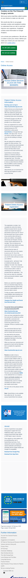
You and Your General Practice (9, 535)
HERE (21, 373)
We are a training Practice (7, 568)
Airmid (6, 133)
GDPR (2, 566)
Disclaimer (3, 537)
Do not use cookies (8, 53)
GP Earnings (4, 548)
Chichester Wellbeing (6, 550)
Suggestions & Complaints (8, 539)
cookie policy (11, 43)
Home (2, 61)
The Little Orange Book (7, 555)
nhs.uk (6, 388)
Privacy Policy (4, 546)
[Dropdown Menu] (23, 2)
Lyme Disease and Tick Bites (8, 557)
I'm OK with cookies (9, 47)
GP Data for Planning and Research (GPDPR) (13, 542)
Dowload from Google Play (12, 451)
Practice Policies (5, 561)
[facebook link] (4, 573)
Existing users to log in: (11, 104)
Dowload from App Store (11, 454)
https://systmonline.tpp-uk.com (13, 106)
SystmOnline (8, 131)
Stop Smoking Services (7, 553)
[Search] (13, 8)
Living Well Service (6, 559)
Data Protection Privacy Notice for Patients (12, 563)
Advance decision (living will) (8, 544)
